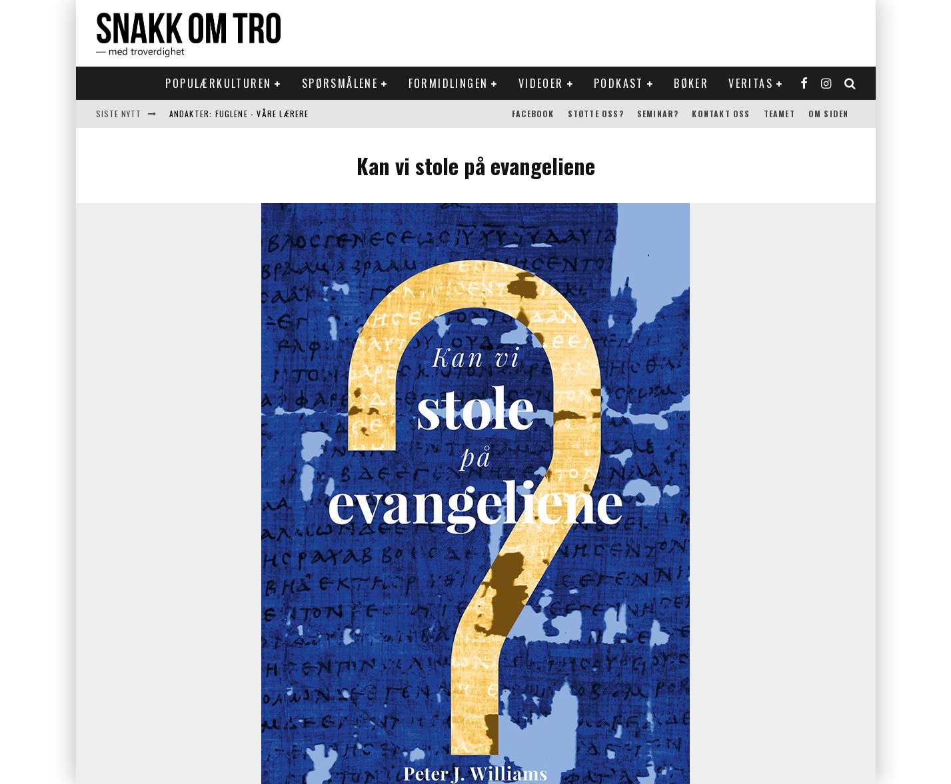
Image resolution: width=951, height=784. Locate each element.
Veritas (750, 83)
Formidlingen (448, 83)
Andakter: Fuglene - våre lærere (239, 113)
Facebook (533, 113)
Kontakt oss (721, 113)
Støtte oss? (596, 113)
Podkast (619, 83)
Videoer (541, 83)
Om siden (828, 113)
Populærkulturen (218, 83)
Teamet (779, 113)
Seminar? (658, 113)
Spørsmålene (340, 83)
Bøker (691, 83)
